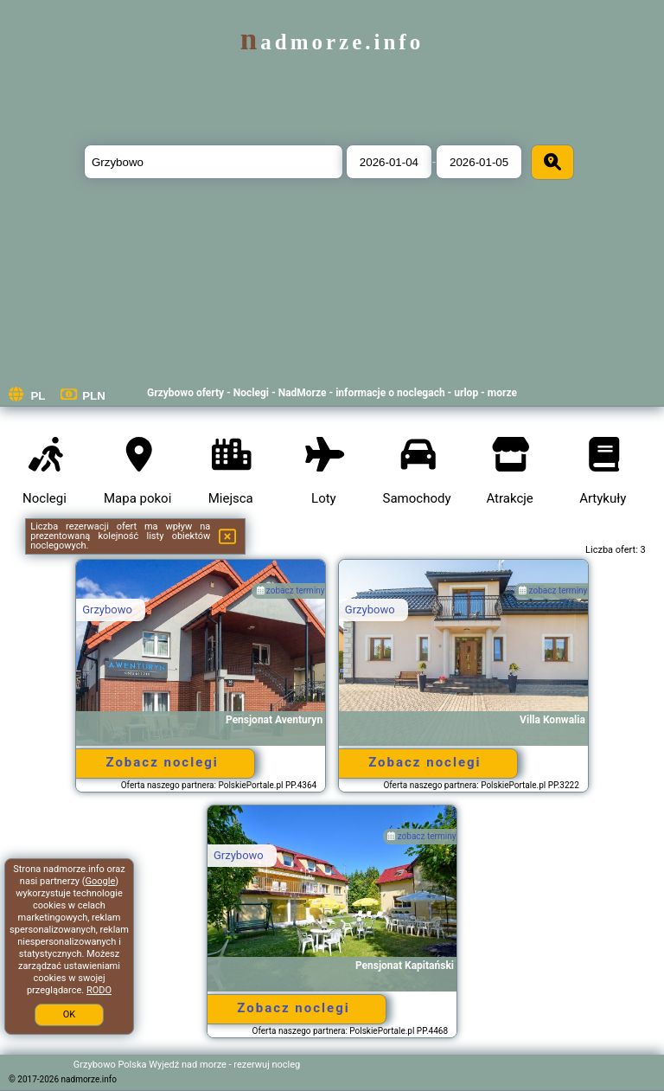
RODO (99, 990)
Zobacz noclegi (161, 762)
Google (101, 881)
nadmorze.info (332, 42)
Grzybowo (107, 609)
